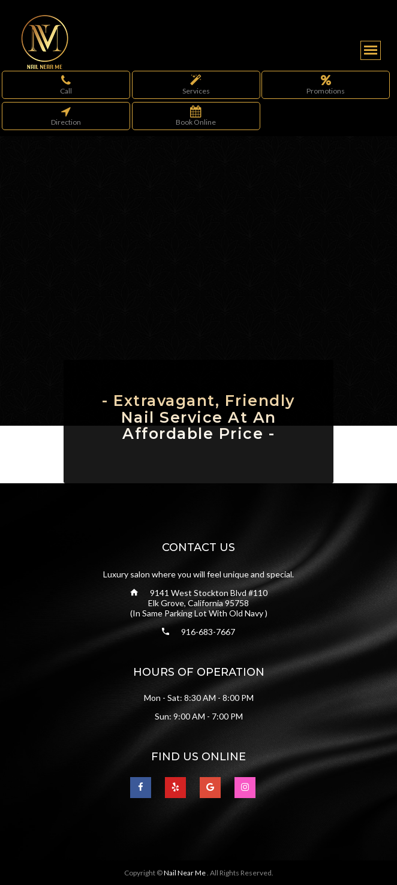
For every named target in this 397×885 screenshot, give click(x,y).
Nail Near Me (185, 872)
